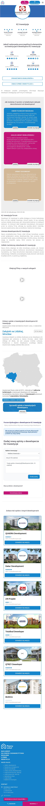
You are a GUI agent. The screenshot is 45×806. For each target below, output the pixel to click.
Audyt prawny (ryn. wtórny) (11, 774)
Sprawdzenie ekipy (9, 776)
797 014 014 (25, 2)
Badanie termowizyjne (10, 779)
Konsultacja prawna (16, 493)
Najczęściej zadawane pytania (12, 753)
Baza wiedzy (5, 751)
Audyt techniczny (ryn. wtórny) (12, 772)
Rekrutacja (5, 759)
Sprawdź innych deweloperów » (22, 78)
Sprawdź (22, 412)
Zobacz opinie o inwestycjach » (22, 84)
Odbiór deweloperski (10, 765)
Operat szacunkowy (9, 769)
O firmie (4, 757)
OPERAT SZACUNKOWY (22, 171)
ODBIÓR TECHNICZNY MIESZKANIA (22, 111)
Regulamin (5, 755)
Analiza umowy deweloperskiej (12, 770)
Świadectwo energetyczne (11, 767)
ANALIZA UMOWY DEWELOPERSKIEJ (22, 135)
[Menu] (43, 3)
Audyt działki (7, 778)
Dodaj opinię (34, 476)
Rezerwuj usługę (34, 2)
